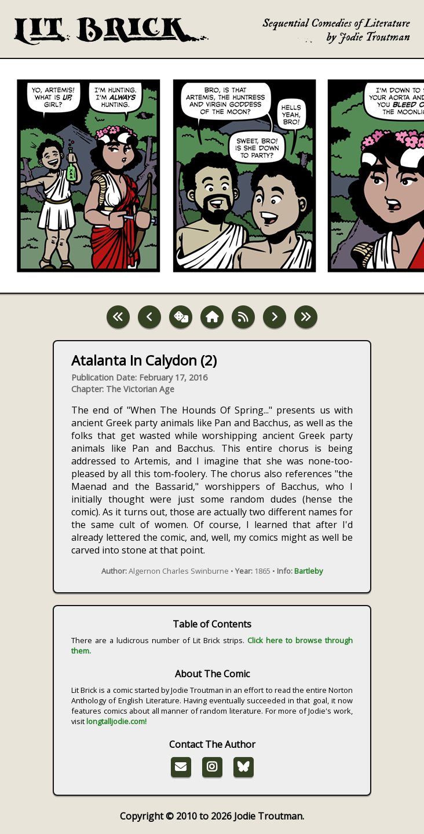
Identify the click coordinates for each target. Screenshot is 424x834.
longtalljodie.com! (116, 721)
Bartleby (308, 571)
